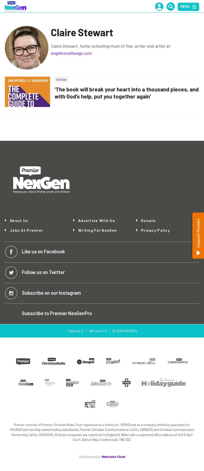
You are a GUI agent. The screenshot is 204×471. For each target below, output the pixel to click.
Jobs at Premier (26, 230)
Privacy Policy (155, 230)
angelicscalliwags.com (71, 53)
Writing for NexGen (97, 230)
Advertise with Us (96, 220)
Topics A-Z (75, 331)
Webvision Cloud (113, 457)
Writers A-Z (98, 331)
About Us (19, 220)
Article (61, 79)
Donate (148, 220)
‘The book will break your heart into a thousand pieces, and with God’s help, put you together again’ (126, 93)
